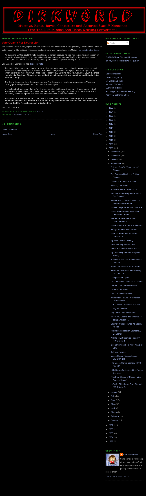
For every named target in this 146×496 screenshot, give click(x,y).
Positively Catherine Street (117, 95)
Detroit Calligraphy (114, 77)
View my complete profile (118, 476)
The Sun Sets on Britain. (121, 294)
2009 (111, 144)
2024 (111, 112)
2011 (111, 140)
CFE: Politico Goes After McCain (125, 305)
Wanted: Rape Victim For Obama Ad (127, 207)
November (116, 155)
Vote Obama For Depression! (21, 42)
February (115, 416)
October (115, 159)
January (115, 420)
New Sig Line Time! (119, 185)
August (114, 392)
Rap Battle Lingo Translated (123, 313)
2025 (111, 108)
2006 (111, 429)
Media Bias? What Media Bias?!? (125, 248)
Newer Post (7, 134)
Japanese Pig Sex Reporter (123, 244)
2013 (111, 132)
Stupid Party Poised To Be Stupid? (126, 266)
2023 (111, 116)
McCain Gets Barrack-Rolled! (124, 286)
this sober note (36, 64)
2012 (111, 136)
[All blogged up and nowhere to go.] (121, 91)
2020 (111, 120)
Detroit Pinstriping (114, 74)
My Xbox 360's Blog (114, 84)
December (116, 151)
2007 (111, 425)
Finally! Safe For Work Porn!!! (124, 229)
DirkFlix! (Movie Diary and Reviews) (121, 57)
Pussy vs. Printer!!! (119, 309)
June (113, 400)
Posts (111, 43)
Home (52, 134)
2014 (111, 128)
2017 (111, 124)
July (113, 396)
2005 (111, 433)
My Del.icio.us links (114, 81)
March (114, 412)
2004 (111, 437)
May (113, 404)
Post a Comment (9, 130)
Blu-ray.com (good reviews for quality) (122, 61)
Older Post (97, 134)
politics (27, 114)
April (113, 408)
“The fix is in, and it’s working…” (125, 181)
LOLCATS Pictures (114, 88)
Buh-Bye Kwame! (118, 352)
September (116, 164)
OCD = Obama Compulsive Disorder (127, 282)
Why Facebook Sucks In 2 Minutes (126, 225)
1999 (111, 441)
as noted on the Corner (89, 50)
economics (17, 114)
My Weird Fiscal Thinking (122, 240)
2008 (111, 148)
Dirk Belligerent (131, 454)
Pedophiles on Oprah (120, 277)
